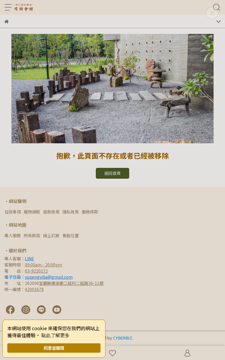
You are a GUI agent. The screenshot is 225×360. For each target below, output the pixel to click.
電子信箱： (38, 277)
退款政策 (51, 212)
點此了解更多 (55, 335)
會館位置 (70, 235)
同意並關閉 (54, 348)
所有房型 (32, 235)
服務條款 (90, 212)
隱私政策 (70, 212)
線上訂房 (51, 235)
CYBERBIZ (122, 338)
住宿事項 (12, 212)
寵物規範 (32, 212)
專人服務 (12, 235)
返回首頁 (112, 173)
